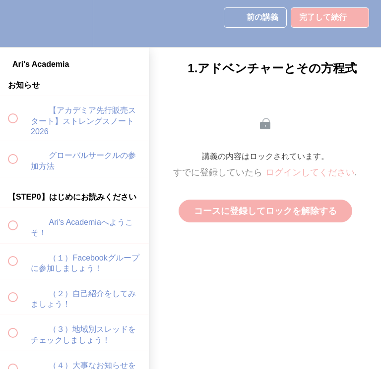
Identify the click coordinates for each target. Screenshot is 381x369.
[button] (18, 23)
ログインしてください (310, 172)
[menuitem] (74, 23)
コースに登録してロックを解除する (265, 211)
